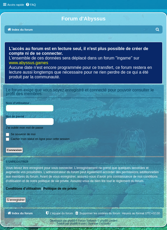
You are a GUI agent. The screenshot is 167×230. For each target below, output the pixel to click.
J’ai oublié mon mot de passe (24, 127)
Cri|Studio (105, 223)
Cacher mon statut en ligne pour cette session (38, 138)
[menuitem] (30, 5)
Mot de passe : (16, 116)
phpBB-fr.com (78, 223)
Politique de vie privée (60, 188)
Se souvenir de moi (20, 134)
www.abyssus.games (28, 63)
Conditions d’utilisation (23, 188)
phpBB (71, 220)
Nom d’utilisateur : (18, 103)
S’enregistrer (16, 200)
